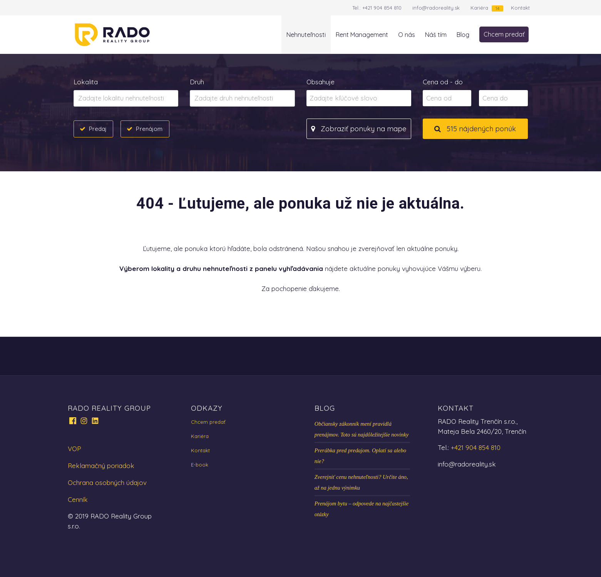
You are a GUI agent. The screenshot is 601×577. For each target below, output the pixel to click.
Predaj (98, 128)
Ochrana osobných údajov (107, 482)
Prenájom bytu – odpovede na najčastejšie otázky (361, 508)
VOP (74, 449)
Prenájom (149, 128)
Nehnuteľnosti (306, 34)
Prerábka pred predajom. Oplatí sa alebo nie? (360, 455)
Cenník (78, 499)
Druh (197, 82)
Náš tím (436, 34)
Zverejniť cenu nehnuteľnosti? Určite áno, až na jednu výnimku (361, 482)
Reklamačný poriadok (101, 466)
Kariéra (479, 8)
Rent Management (362, 34)
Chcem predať (504, 34)
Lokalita (86, 82)
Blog (463, 34)
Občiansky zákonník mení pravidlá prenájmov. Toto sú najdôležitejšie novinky (361, 429)
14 (497, 8)
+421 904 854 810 (382, 8)
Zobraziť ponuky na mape (358, 128)
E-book (199, 465)
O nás (406, 34)
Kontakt (520, 8)
